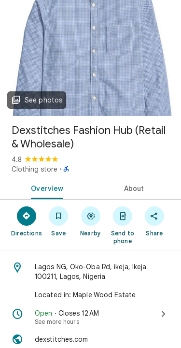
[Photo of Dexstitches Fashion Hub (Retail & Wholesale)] (90, 58)
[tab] (45, 187)
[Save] (58, 220)
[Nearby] (90, 220)
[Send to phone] (123, 224)
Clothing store (34, 169)
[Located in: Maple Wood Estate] (90, 294)
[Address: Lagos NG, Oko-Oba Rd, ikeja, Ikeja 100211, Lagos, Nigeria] (90, 271)
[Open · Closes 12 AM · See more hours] (90, 317)
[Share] (154, 220)
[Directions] (26, 220)
